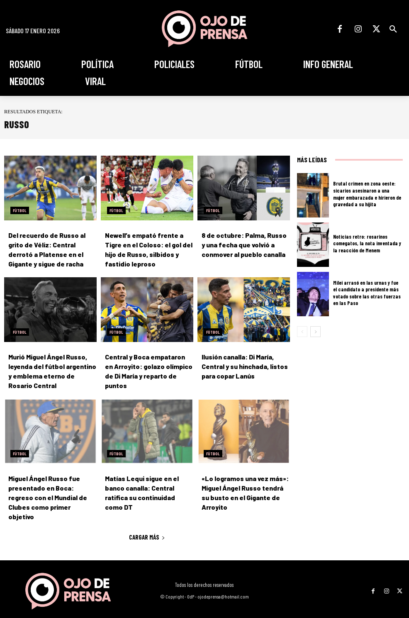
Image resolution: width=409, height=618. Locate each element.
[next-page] (315, 331)
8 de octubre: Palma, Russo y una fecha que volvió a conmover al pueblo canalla (242, 244)
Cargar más (147, 522)
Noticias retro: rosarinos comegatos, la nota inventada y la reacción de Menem (366, 243)
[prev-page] (302, 331)
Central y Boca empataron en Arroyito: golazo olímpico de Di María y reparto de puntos (148, 364)
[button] (393, 29)
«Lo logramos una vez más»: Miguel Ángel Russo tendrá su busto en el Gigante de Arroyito (246, 484)
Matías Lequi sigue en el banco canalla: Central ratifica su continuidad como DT (147, 484)
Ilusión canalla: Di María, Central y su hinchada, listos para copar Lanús (246, 364)
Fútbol (20, 210)
